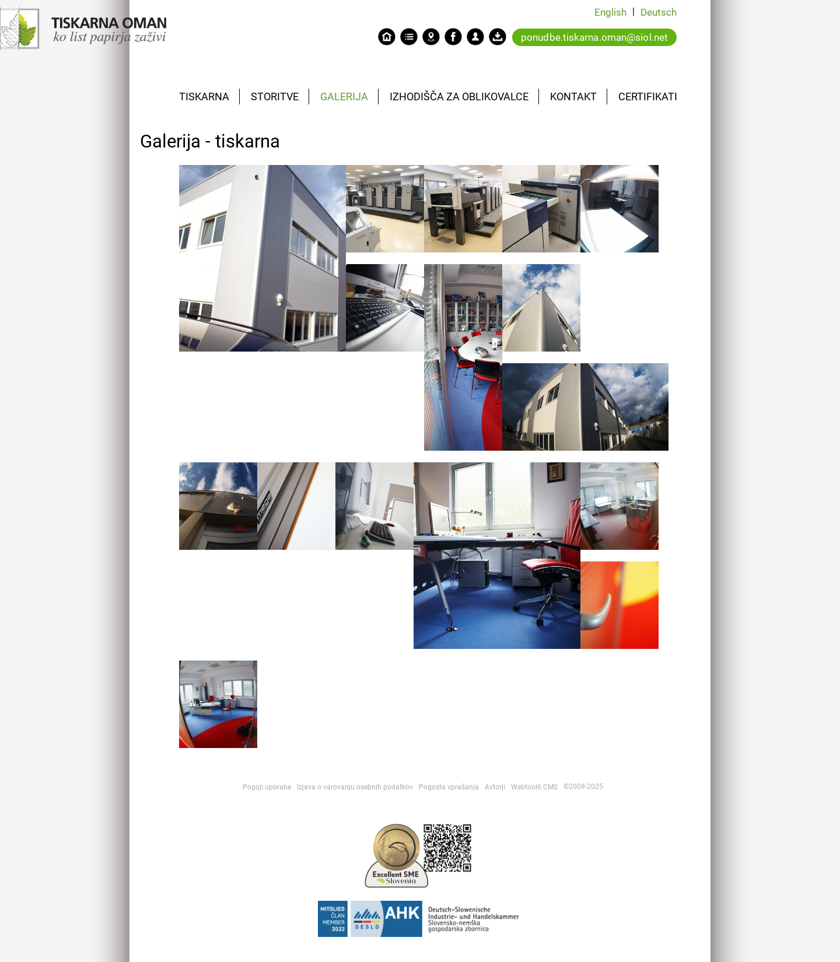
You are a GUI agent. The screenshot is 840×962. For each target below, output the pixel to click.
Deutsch (658, 12)
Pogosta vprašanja (449, 787)
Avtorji (495, 787)
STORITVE (275, 96)
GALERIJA (344, 96)
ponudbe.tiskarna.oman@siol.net (594, 37)
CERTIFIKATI (647, 96)
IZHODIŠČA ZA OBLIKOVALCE (459, 96)
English (610, 12)
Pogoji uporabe (267, 787)
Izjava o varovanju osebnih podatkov (355, 787)
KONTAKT (573, 96)
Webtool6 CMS (534, 787)
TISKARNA (204, 96)
